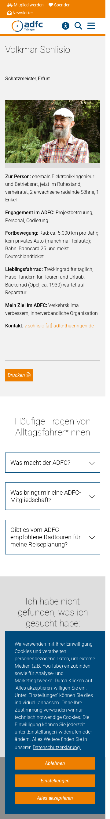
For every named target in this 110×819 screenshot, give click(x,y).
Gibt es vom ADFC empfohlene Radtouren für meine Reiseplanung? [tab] (45, 537)
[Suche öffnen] (78, 26)
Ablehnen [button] (55, 763)
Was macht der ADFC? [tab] (40, 462)
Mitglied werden (25, 5)
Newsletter (20, 13)
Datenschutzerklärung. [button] (57, 747)
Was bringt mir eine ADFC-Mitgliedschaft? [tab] (45, 496)
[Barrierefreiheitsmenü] (65, 26)
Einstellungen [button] (55, 781)
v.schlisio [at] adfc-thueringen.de (59, 326)
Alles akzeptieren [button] (55, 798)
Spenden (60, 5)
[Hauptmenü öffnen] (91, 26)
